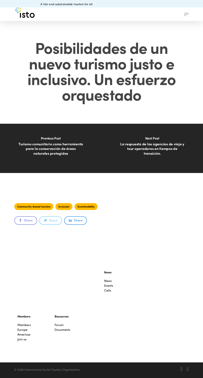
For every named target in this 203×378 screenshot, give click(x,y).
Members (24, 324)
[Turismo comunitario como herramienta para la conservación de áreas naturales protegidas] (51, 148)
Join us (22, 339)
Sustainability (86, 206)
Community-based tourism (33, 206)
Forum (59, 324)
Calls (107, 290)
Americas (24, 334)
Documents (62, 329)
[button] (186, 14)
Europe (22, 329)
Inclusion (64, 206)
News (108, 280)
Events (108, 285)
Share (26, 220)
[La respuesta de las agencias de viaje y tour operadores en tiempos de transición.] (152, 148)
